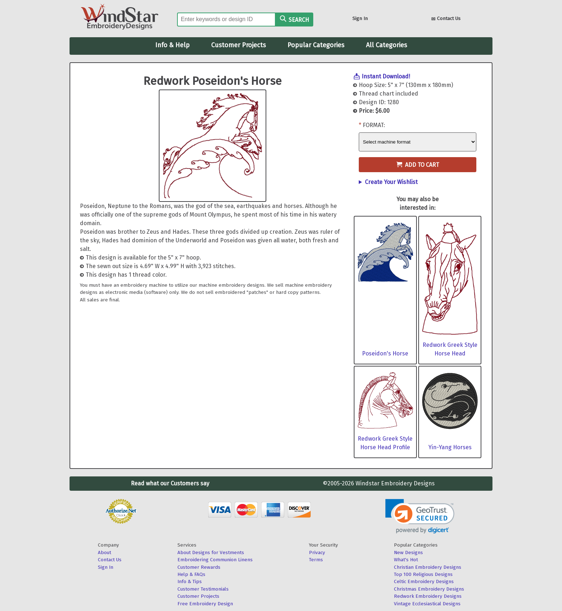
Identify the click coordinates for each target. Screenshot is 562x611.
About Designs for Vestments (210, 552)
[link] (420, 516)
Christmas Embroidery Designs (429, 589)
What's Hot (406, 560)
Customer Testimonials (203, 589)
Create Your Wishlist (391, 182)
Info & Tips (189, 581)
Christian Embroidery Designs (427, 567)
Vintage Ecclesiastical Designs (427, 604)
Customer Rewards (198, 567)
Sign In (360, 18)
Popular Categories (315, 45)
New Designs (408, 552)
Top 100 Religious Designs (423, 574)
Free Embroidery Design (205, 604)
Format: (374, 125)
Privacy (317, 552)
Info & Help (172, 45)
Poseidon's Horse (385, 353)
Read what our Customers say (170, 483)
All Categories (386, 45)
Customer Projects (238, 45)
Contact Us (446, 19)
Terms (316, 560)
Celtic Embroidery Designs (424, 581)
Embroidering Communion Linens (215, 560)
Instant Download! (386, 76)
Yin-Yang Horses (450, 447)
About (104, 552)
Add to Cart (417, 164)
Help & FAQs (191, 574)
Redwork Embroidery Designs (428, 596)
